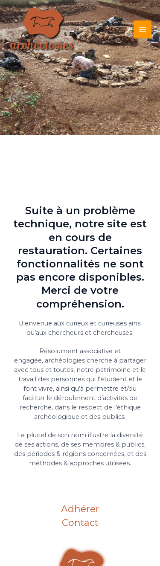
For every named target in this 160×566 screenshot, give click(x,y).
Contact (80, 523)
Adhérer (80, 509)
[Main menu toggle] (142, 29)
